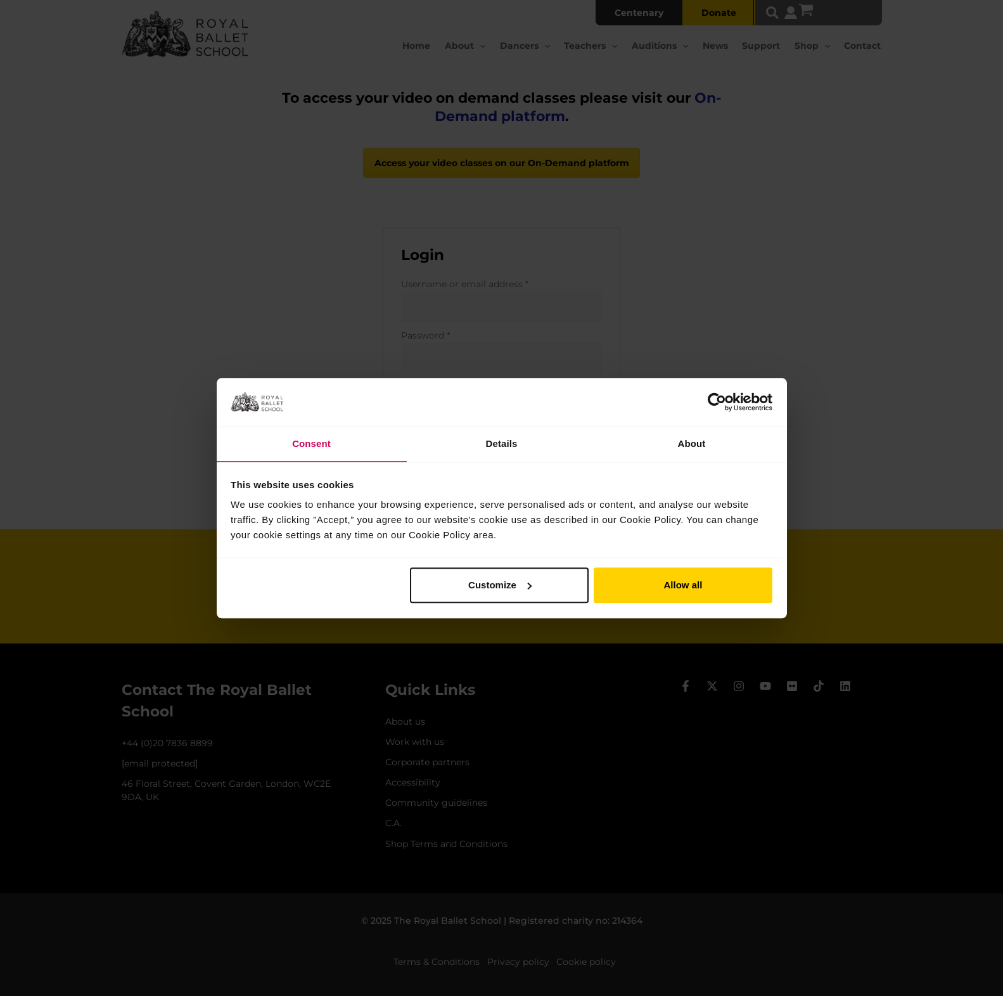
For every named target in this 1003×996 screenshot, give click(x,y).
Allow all (683, 585)
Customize (500, 585)
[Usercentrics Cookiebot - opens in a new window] (716, 401)
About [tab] (692, 443)
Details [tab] (502, 443)
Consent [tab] (311, 443)
